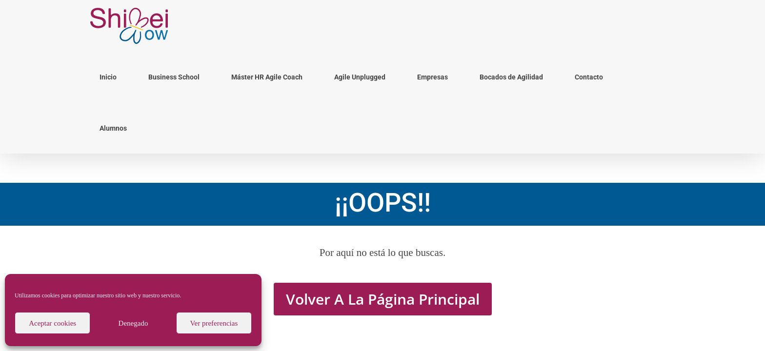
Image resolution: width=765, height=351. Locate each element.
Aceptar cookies (52, 323)
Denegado (133, 323)
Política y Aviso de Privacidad (490, 265)
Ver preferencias (214, 323)
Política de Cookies (423, 265)
